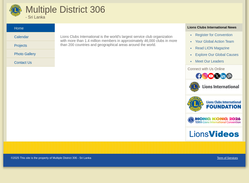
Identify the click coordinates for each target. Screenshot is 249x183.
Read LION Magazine (212, 48)
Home (19, 28)
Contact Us (23, 62)
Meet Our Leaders (209, 61)
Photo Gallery (25, 54)
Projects (20, 45)
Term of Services (227, 157)
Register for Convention (214, 35)
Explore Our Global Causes (216, 55)
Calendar (21, 37)
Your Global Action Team (214, 41)
